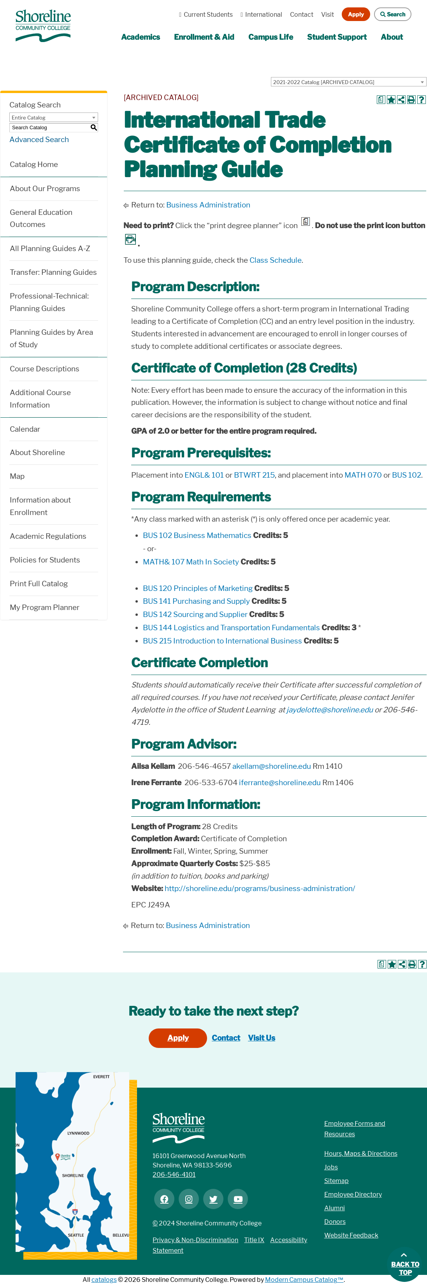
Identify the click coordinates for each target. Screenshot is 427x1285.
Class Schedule (276, 260)
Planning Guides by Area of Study (51, 338)
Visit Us (261, 1038)
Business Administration (208, 204)
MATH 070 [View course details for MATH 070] (363, 475)
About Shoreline (37, 452)
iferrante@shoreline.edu (280, 782)
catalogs (104, 1279)
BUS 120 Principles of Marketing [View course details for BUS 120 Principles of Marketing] (198, 588)
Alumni (334, 1208)
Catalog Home (34, 164)
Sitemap (336, 1181)
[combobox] (349, 81)
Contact (301, 14)
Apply (356, 14)
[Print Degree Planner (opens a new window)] (381, 99)
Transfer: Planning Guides (53, 272)
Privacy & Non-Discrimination (195, 1240)
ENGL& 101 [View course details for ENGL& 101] (204, 475)
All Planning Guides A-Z (50, 248)
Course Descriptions (44, 368)
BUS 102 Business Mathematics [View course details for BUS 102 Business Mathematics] (197, 535)
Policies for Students (45, 559)
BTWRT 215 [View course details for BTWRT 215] (254, 475)
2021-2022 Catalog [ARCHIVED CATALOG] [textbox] (323, 82)
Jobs (331, 1167)
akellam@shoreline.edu (271, 766)
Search (389, 14)
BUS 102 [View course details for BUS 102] (406, 475)
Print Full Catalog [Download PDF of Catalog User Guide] (39, 583)
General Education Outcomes (41, 218)
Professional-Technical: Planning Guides (49, 302)
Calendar (25, 429)
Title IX (254, 1240)
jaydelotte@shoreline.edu (329, 709)
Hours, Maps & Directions (360, 1153)
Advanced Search (39, 139)
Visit (327, 14)
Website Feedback (351, 1235)
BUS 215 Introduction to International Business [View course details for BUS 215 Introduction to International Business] (222, 640)
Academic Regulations (48, 536)
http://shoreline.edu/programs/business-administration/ (260, 888)
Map (17, 476)
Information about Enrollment (40, 506)
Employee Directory (353, 1194)
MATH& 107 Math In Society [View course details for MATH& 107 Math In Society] (191, 561)
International (259, 14)
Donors (335, 1221)
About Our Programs (45, 188)
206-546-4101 (174, 1174)
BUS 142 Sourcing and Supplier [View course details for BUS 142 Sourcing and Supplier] (195, 614)
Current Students (204, 14)
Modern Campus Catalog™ (304, 1279)
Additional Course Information (40, 399)
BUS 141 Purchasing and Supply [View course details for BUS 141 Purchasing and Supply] (196, 601)
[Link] (43, 22)
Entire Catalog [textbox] (29, 117)
